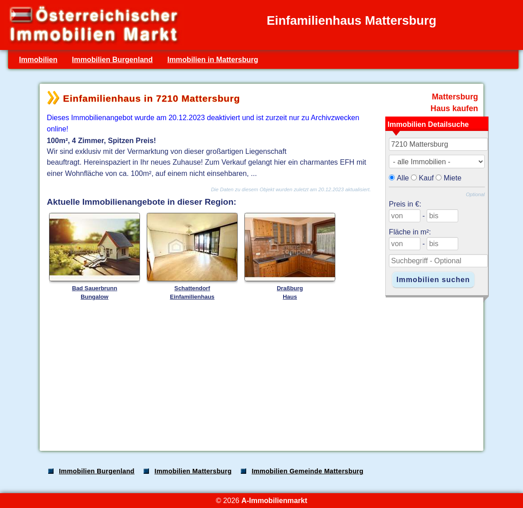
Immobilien (38, 59)
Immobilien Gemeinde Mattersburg (307, 471)
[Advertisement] (260, 373)
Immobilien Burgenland (112, 59)
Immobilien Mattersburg (192, 471)
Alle (403, 178)
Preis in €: (405, 204)
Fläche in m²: (410, 232)
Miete (453, 178)
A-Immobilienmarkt (274, 500)
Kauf (426, 178)
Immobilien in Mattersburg (212, 59)
